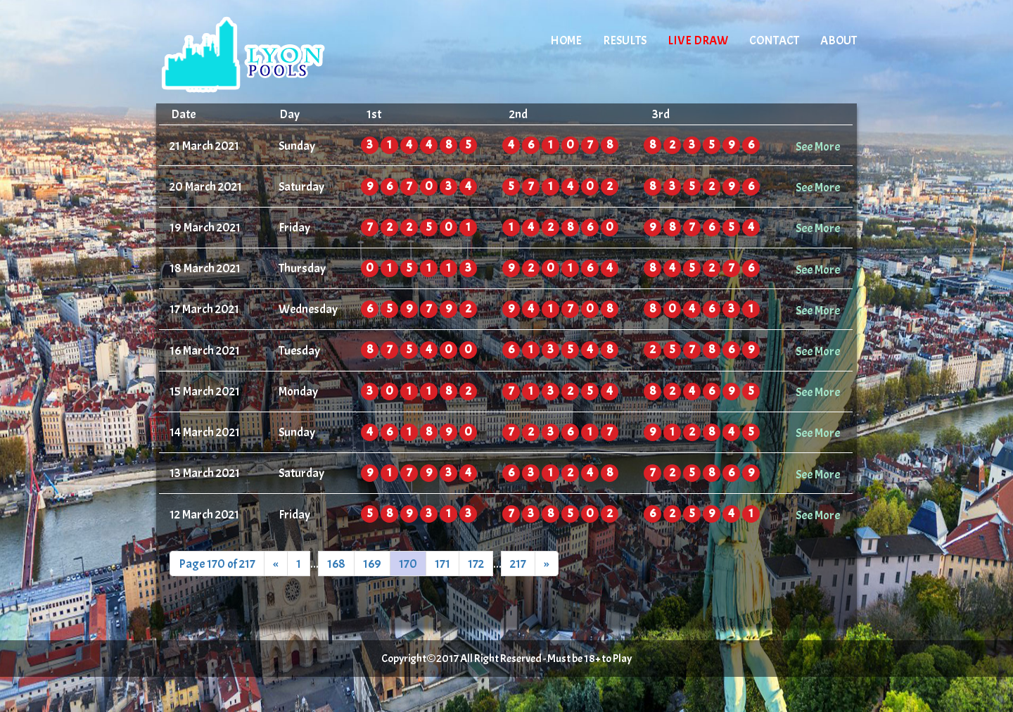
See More (818, 146)
